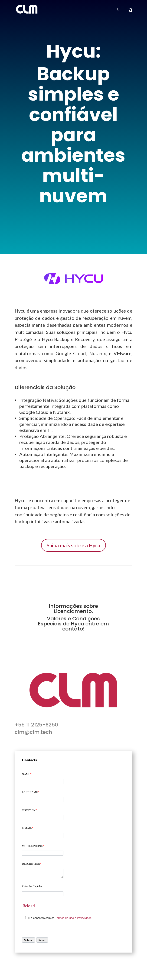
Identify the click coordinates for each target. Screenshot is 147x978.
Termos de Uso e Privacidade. (73, 918)
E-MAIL (27, 828)
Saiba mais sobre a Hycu (73, 545)
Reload (29, 905)
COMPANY (29, 810)
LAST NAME (30, 792)
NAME (26, 774)
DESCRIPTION (31, 863)
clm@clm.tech (33, 732)
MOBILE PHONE (33, 846)
